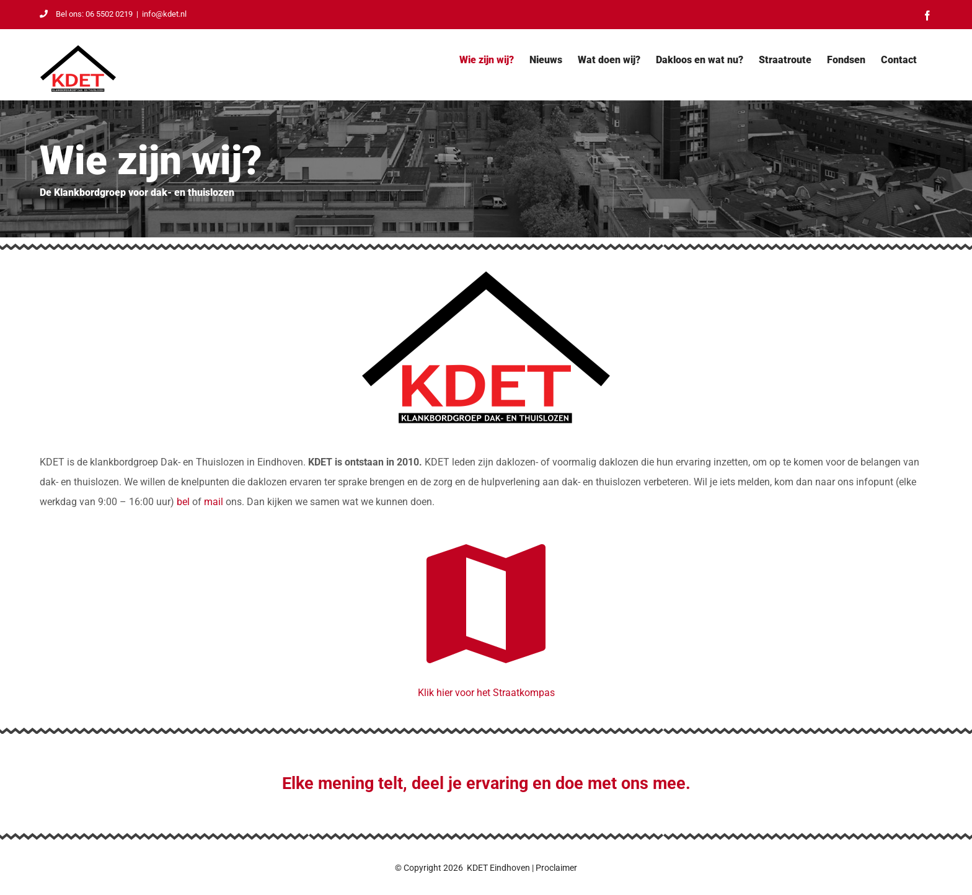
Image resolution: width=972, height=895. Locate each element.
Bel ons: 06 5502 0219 (86, 14)
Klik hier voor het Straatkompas (486, 693)
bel (183, 502)
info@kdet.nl (164, 14)
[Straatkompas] (486, 529)
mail (213, 502)
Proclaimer (556, 868)
